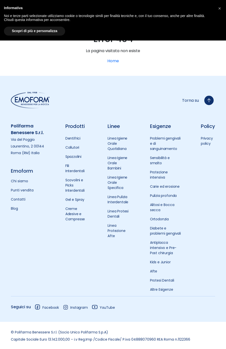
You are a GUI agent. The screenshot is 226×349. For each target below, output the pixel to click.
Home (113, 61)
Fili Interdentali (75, 168)
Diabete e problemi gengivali (165, 231)
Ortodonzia (159, 219)
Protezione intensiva (159, 175)
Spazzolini (73, 156)
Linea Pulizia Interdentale (118, 199)
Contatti (18, 199)
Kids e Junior (160, 262)
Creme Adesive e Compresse (75, 214)
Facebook (47, 307)
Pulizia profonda (163, 195)
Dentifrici (72, 138)
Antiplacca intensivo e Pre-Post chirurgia (163, 247)
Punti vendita (22, 190)
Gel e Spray (74, 199)
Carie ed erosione (165, 186)
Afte (153, 271)
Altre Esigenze (161, 289)
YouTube (103, 307)
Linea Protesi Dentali (118, 214)
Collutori (72, 147)
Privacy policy (207, 141)
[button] (220, 8)
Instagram (75, 307)
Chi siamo (19, 181)
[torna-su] (209, 100)
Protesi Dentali (162, 280)
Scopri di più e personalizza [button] (34, 31)
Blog (14, 208)
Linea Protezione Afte (116, 230)
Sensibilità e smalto (160, 160)
